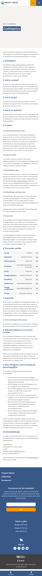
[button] (39, 3)
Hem (4, 24)
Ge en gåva (10, 574)
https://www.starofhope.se (19, 65)
